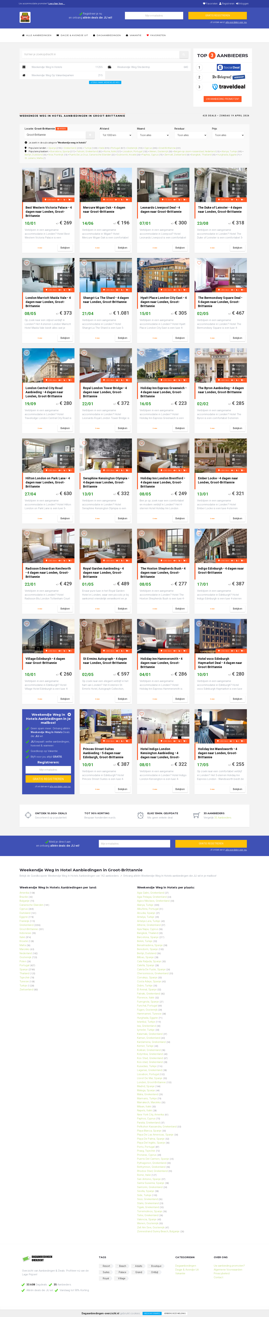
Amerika (24, 892)
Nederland (26, 953)
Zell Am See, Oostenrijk (151, 1227)
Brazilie (24, 896)
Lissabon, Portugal (133, 151)
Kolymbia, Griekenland (150, 1054)
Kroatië (24, 941)
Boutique (156, 1266)
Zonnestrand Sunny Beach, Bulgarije (158, 1231)
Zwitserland (26, 989)
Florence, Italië (145, 997)
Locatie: (46, 128)
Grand (138, 1272)
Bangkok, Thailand (201, 154)
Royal (106, 1278)
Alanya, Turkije (229, 151)
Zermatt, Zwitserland (175, 154)
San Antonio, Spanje (149, 1179)
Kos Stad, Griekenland (150, 1058)
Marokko (25, 949)
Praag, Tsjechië (146, 1150)
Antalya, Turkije (145, 916)
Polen (23, 961)
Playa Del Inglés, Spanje (151, 1142)
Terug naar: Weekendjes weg (105, 82)
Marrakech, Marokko (149, 1102)
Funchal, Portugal (147, 1005)
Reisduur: (179, 128)
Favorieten (210, 3)
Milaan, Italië (144, 1106)
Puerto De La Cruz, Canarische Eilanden (90, 154)
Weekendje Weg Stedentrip (148, 67)
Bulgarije (25, 900)
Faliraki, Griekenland (87, 151)
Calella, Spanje (145, 965)
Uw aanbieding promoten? (222, 99)
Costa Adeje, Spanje (149, 981)
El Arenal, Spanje (147, 989)
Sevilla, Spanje (145, 1191)
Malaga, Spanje (146, 1090)
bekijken (65, 247)
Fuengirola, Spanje (148, 1001)
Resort (106, 1266)
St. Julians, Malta (34, 158)
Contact (218, 1277)
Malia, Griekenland (147, 1094)
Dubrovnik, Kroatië (126, 154)
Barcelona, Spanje (60, 151)
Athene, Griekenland (149, 925)
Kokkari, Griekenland (149, 1050)
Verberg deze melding (175, 1313)
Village (121, 1278)
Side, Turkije (144, 1195)
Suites (106, 1272)
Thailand (24, 973)
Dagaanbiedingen (107, 35)
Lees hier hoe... (56, 3)
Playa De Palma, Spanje (151, 1138)
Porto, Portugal (146, 1146)
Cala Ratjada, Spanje (149, 961)
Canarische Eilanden (31, 904)
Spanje (52, 148)
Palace (122, 1272)
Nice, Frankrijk (55, 154)
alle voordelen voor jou (236, 22)
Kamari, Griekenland (148, 1037)
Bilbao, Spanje (145, 957)
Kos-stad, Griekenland (150, 1062)
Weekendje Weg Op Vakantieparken (62, 75)
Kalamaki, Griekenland (149, 1033)
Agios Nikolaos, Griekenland (153, 900)
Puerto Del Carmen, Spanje (153, 1158)
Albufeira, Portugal (148, 908)
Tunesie (24, 981)
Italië (101, 148)
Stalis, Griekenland (148, 1203)
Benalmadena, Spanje (150, 945)
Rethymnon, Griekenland (151, 1166)
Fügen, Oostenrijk (147, 1009)
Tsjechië (25, 977)
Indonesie (25, 933)
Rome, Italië (110, 151)
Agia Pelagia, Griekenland (152, 896)
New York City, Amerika (150, 1114)
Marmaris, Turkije (147, 1098)
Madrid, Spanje (146, 1086)
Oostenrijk (132, 148)
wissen (61, 129)
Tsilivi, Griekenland (147, 1215)
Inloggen (242, 3)
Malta (23, 945)
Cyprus (148, 148)
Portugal (115, 148)
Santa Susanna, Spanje (150, 1183)
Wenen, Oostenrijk (158, 151)
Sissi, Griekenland (147, 1199)
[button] (184, 54)
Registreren (226, 3)
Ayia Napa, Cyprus (147, 929)
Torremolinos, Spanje (149, 1211)
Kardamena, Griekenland (151, 1042)
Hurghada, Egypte (226, 154)
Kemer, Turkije (145, 1045)
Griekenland (70, 148)
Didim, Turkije (145, 985)
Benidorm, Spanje (147, 949)
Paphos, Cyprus (150, 154)
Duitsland (25, 913)
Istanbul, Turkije (146, 1021)
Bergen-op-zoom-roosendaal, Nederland (195, 151)
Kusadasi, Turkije (147, 1066)
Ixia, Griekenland (146, 1025)
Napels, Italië (144, 1110)
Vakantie (134, 35)
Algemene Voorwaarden (228, 1269)
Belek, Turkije (144, 941)
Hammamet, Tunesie (149, 1013)
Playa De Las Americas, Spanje (155, 1134)
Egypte (24, 916)
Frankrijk (24, 921)
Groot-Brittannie (167, 148)
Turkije (87, 148)
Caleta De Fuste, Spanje (151, 969)
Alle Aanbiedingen (36, 35)
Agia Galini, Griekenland (150, 892)
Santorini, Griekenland (150, 1187)
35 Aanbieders (222, 817)
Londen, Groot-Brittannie (151, 1082)
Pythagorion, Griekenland (151, 1162)
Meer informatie (152, 1313)
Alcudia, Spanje (146, 913)
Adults (138, 1266)
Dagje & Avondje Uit (72, 35)
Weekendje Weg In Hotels (62, 67)
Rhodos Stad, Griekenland (152, 1171)
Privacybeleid (222, 1273)
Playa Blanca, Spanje (149, 1130)
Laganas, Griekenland (149, 1070)
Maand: (141, 128)
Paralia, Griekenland (148, 1122)
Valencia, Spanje (147, 1219)
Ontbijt (154, 1272)
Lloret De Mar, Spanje (149, 1078)
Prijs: (215, 128)
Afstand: (104, 128)
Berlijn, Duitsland (34, 154)
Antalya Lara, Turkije (148, 921)
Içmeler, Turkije (146, 1029)
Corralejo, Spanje (147, 977)
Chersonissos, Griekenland (152, 973)
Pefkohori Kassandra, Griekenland (157, 1126)
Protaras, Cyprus (147, 1154)
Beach (122, 1266)
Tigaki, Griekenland (148, 1207)
